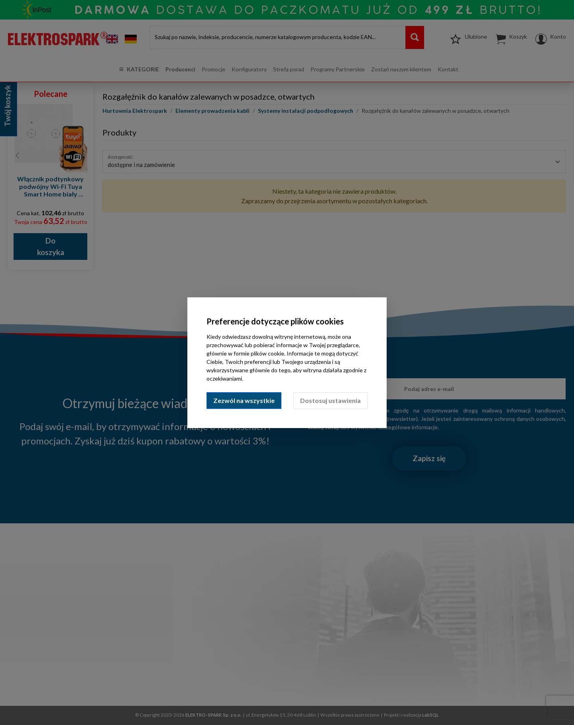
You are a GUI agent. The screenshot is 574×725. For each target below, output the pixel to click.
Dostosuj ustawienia (330, 400)
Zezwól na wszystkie (244, 400)
